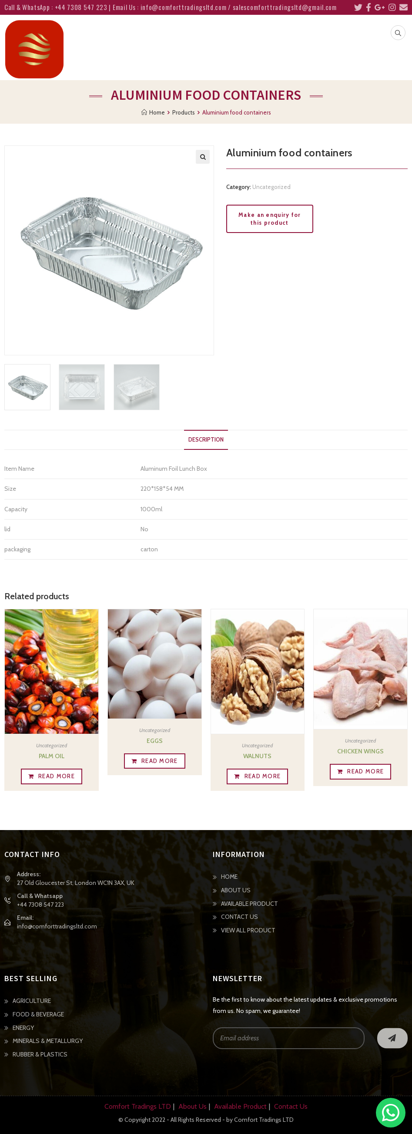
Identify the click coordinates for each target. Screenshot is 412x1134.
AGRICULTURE (32, 1001)
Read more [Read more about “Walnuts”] (263, 776)
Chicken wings (360, 751)
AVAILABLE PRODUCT (249, 904)
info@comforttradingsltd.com (57, 926)
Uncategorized (271, 186)
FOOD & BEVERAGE (38, 1014)
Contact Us (291, 1106)
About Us (192, 1106)
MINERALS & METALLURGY (48, 1041)
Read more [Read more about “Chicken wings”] (365, 771)
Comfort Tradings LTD (137, 1106)
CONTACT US (239, 917)
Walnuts (257, 756)
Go (392, 1038)
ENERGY (23, 1028)
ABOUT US (236, 890)
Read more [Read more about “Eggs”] (159, 760)
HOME (229, 877)
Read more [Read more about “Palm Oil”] (56, 776)
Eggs (155, 741)
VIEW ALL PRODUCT (248, 930)
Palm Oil (51, 756)
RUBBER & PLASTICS (40, 1054)
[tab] (206, 440)
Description (206, 439)
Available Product (240, 1106)
